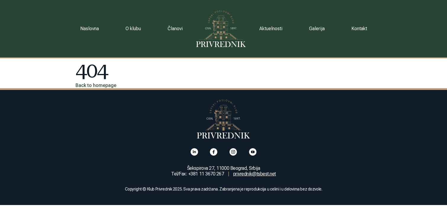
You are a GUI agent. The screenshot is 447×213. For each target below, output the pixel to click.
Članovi (175, 28)
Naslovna (89, 28)
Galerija (317, 28)
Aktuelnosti (270, 28)
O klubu (133, 28)
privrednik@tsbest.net (254, 174)
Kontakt (359, 28)
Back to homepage (95, 85)
